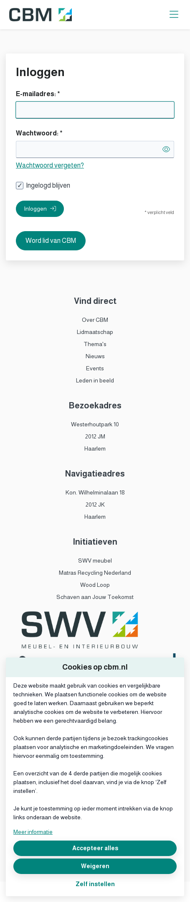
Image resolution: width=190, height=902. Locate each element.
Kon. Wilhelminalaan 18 (95, 492)
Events (95, 368)
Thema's (95, 344)
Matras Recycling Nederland (95, 572)
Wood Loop (95, 584)
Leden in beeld (95, 380)
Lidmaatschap (95, 332)
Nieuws (95, 356)
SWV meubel (95, 560)
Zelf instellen (95, 884)
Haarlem (95, 448)
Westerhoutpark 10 (95, 424)
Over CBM (95, 319)
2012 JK (95, 504)
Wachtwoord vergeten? (50, 165)
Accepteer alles (95, 848)
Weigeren (95, 866)
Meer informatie (33, 831)
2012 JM (95, 436)
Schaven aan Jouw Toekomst (95, 597)
